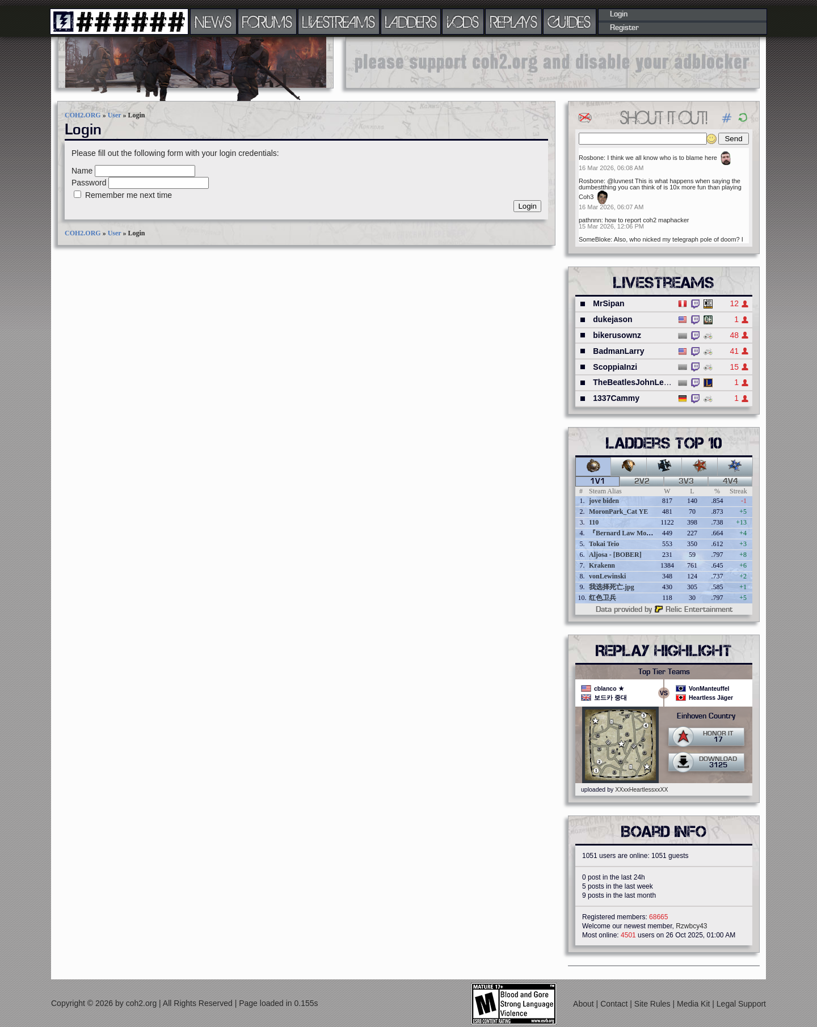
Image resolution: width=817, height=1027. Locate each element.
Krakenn (602, 565)
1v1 (597, 481)
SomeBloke (594, 239)
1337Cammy (616, 398)
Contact (615, 1003)
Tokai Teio (604, 544)
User (114, 115)
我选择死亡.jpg (611, 587)
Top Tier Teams (664, 672)
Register (624, 28)
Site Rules (653, 1003)
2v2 (642, 481)
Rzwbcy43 (691, 926)
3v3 (686, 481)
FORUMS (267, 21)
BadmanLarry (618, 351)
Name (81, 170)
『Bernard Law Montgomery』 (635, 533)
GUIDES (570, 21)
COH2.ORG (83, 115)
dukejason (612, 319)
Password (88, 182)
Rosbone (591, 157)
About (584, 1003)
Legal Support (741, 1003)
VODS (463, 21)
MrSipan (608, 303)
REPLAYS (513, 21)
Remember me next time (128, 195)
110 (594, 522)
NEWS (213, 21)
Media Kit (694, 1003)
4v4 (730, 481)
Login (619, 14)
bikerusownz (617, 335)
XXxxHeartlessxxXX (641, 789)
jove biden (604, 501)
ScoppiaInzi (615, 366)
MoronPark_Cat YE (618, 511)
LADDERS (411, 21)
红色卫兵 (602, 598)
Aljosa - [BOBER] (615, 555)
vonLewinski (607, 576)
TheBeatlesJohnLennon (638, 382)
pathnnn (590, 220)
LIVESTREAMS (338, 21)
